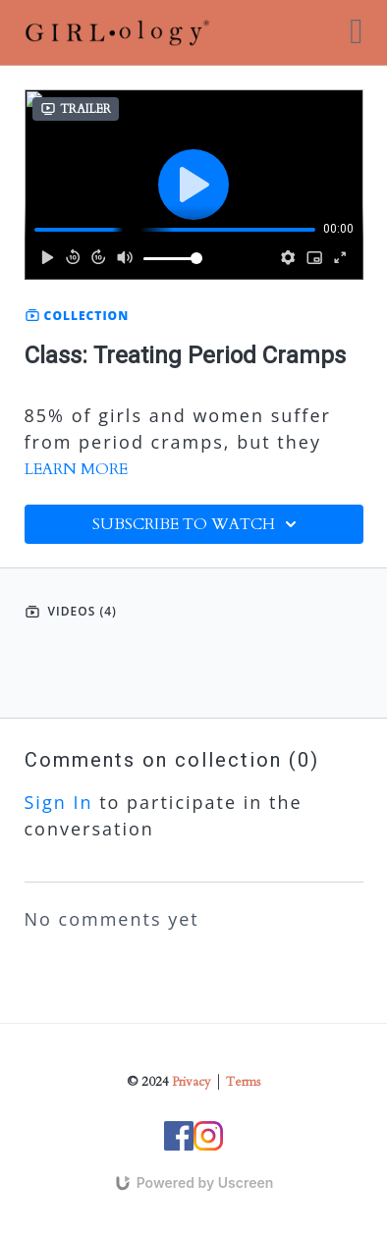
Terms (243, 1082)
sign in (59, 802)
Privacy (191, 1082)
